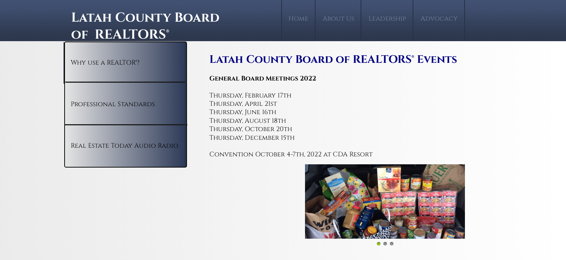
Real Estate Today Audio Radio (124, 145)
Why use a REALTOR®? (105, 62)
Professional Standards (113, 104)
